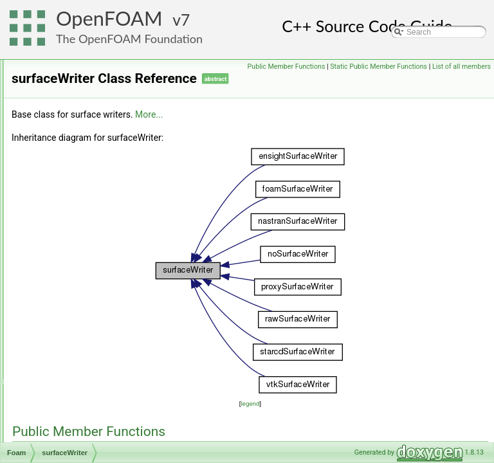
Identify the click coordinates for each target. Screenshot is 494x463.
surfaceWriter (75, 257)
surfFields (69, 300)
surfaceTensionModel (89, 215)
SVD (61, 427)
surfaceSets (73, 172)
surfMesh (68, 328)
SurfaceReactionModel (92, 144)
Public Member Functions (449, 66)
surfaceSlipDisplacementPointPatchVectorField (133, 201)
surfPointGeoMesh (84, 356)
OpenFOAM (109, 18)
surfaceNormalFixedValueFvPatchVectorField (130, 73)
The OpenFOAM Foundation (129, 39)
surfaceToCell (76, 229)
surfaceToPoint (78, 243)
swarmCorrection (82, 441)
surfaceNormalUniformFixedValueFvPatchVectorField (144, 88)
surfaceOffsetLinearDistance (101, 102)
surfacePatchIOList (85, 130)
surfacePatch (75, 116)
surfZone (68, 371)
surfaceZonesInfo (83, 272)
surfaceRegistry (79, 158)
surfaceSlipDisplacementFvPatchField (118, 187)
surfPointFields (78, 342)
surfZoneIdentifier (83, 385)
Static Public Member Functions (378, 81)
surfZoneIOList (78, 399)
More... (310, 132)
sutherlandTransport (87, 413)
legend (330, 421)
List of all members (461, 81)
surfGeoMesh (76, 314)
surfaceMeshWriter (85, 59)
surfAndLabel (75, 286)
